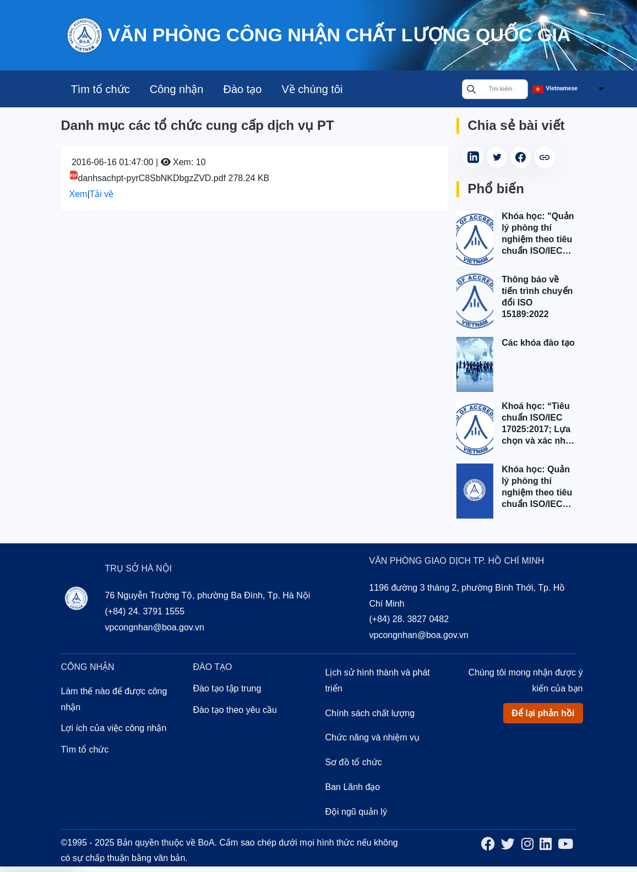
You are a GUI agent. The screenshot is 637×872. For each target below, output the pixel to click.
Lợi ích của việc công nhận (114, 728)
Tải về (102, 194)
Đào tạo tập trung (227, 688)
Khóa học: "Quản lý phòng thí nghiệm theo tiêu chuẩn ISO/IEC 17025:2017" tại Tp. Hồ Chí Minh (538, 234)
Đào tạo (242, 89)
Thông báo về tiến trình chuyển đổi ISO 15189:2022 (537, 297)
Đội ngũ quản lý (356, 811)
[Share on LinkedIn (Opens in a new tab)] (473, 157)
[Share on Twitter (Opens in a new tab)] (497, 157)
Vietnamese (562, 88)
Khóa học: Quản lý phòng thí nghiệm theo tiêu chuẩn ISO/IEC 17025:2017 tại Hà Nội (538, 487)
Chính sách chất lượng (370, 713)
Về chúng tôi (311, 89)
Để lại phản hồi (542, 713)
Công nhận (177, 89)
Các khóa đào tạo (538, 342)
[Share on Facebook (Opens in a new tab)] (520, 157)
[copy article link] (544, 157)
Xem (78, 194)
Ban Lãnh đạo (352, 787)
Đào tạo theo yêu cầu (235, 710)
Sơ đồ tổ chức (353, 762)
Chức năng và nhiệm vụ (372, 737)
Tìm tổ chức (100, 89)
